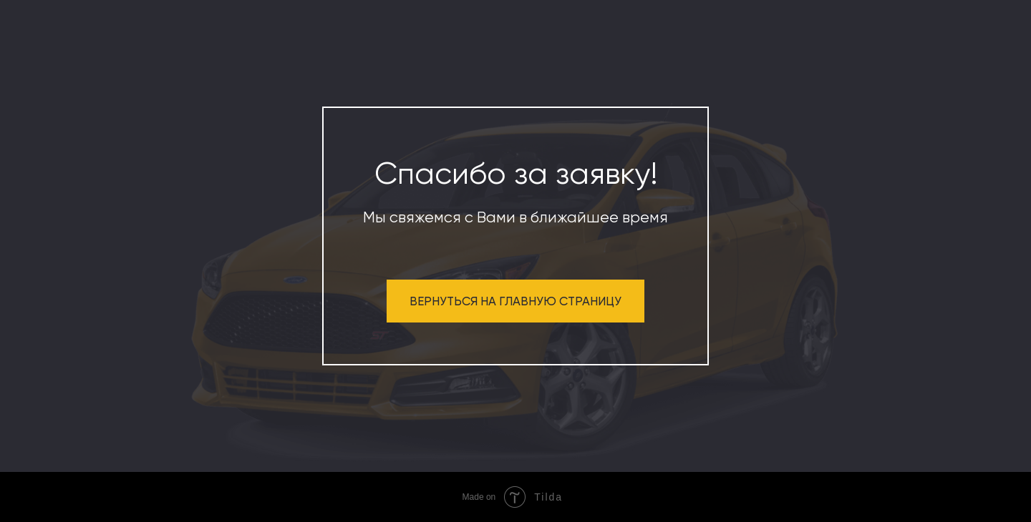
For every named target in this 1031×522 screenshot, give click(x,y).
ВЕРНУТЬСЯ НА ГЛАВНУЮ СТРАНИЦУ (515, 301)
